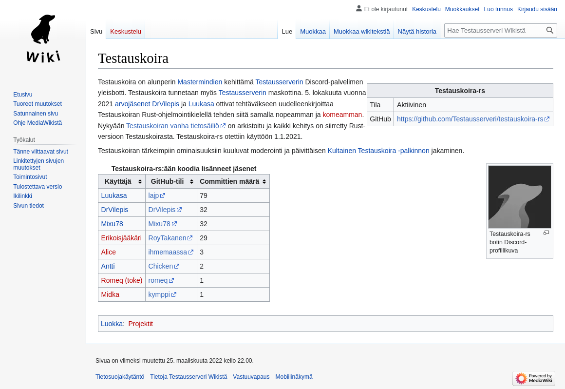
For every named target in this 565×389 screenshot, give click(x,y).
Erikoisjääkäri (121, 238)
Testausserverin (279, 82)
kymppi (159, 294)
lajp (154, 195)
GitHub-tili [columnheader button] (167, 181)
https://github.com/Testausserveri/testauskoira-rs (470, 119)
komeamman (342, 114)
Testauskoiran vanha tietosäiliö (172, 126)
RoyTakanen (168, 238)
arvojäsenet (132, 104)
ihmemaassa (168, 252)
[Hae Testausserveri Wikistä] (500, 30)
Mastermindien (199, 82)
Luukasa (201, 104)
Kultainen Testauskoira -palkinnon (379, 151)
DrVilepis (165, 104)
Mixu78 (112, 224)
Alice (108, 252)
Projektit (140, 324)
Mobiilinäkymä (294, 376)
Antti (108, 266)
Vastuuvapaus (251, 376)
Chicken (161, 266)
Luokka (112, 324)
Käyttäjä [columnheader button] (118, 181)
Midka (110, 294)
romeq (158, 280)
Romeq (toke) (122, 280)
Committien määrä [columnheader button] (229, 181)
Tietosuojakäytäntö (119, 376)
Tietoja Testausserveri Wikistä (188, 376)
